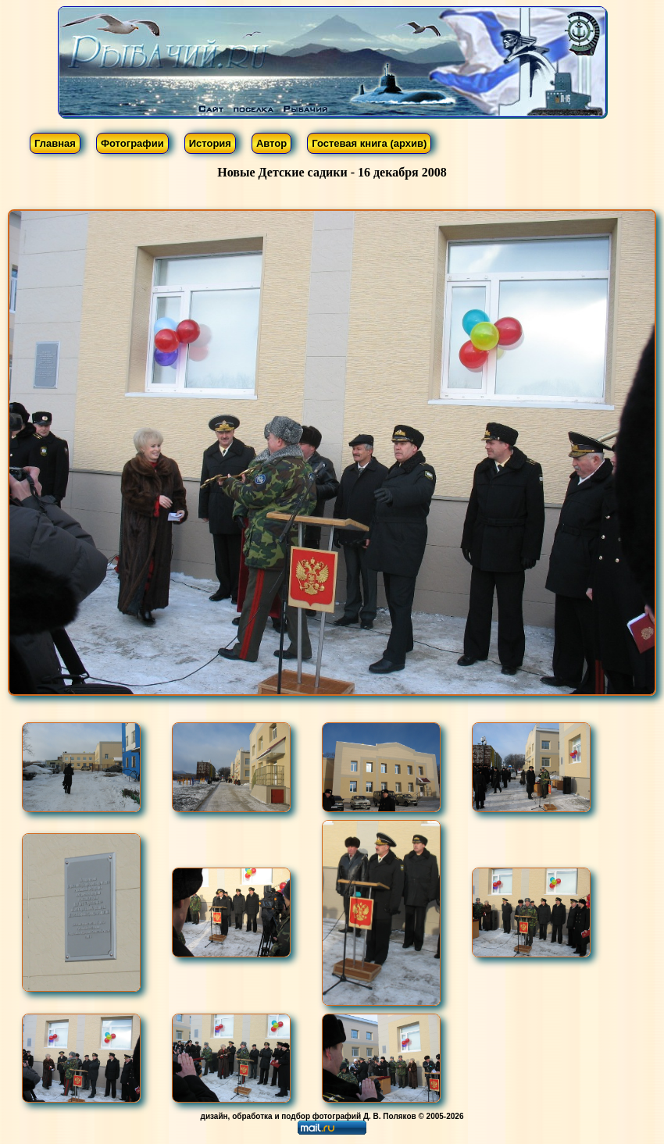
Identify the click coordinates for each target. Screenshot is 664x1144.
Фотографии (132, 143)
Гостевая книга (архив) (369, 143)
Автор (271, 143)
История (210, 143)
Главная (55, 143)
